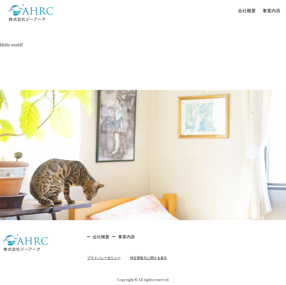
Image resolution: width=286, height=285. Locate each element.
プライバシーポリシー (104, 258)
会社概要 (247, 10)
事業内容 (271, 10)
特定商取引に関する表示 (148, 258)
